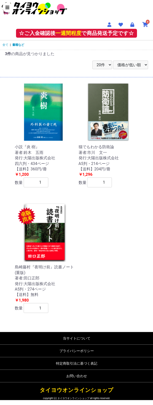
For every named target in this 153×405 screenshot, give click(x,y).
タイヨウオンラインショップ (76, 390)
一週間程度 (68, 33)
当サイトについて (76, 338)
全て (5, 45)
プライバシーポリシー (76, 351)
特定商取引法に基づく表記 (76, 363)
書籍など (18, 45)
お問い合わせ (76, 376)
